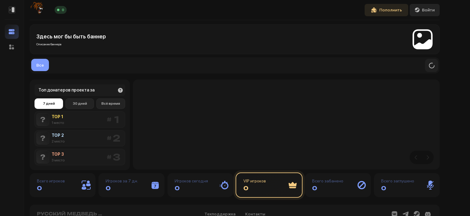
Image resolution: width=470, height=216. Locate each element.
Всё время (110, 103)
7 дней (49, 103)
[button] (12, 47)
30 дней (80, 103)
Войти (425, 10)
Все (40, 65)
